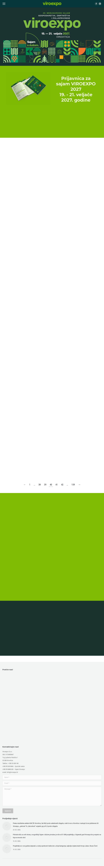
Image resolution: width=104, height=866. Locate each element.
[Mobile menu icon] (3, 3)
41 (56, 484)
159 (73, 484)
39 (45, 484)
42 (62, 484)
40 (51, 484)
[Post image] (6, 826)
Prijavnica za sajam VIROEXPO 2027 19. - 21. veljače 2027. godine (76, 123)
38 (39, 484)
